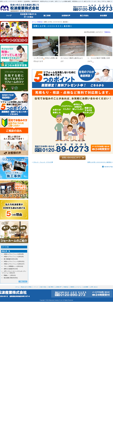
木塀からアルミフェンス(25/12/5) (14, 256)
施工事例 (50, 287)
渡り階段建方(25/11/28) (11, 259)
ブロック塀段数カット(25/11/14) (13, 266)
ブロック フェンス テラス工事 (43, 162)
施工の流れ (43, 287)
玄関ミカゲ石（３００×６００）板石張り (99, 162)
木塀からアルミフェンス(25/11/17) (14, 264)
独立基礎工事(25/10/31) (11, 278)
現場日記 (40, 22)
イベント (36, 287)
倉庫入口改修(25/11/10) (11, 269)
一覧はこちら (22, 281)
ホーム (34, 22)
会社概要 (85, 287)
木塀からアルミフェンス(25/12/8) (14, 254)
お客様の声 (58, 287)
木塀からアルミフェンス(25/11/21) (14, 261)
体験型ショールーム (75, 287)
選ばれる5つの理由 (26, 287)
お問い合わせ (94, 287)
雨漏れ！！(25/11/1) (10, 275)
